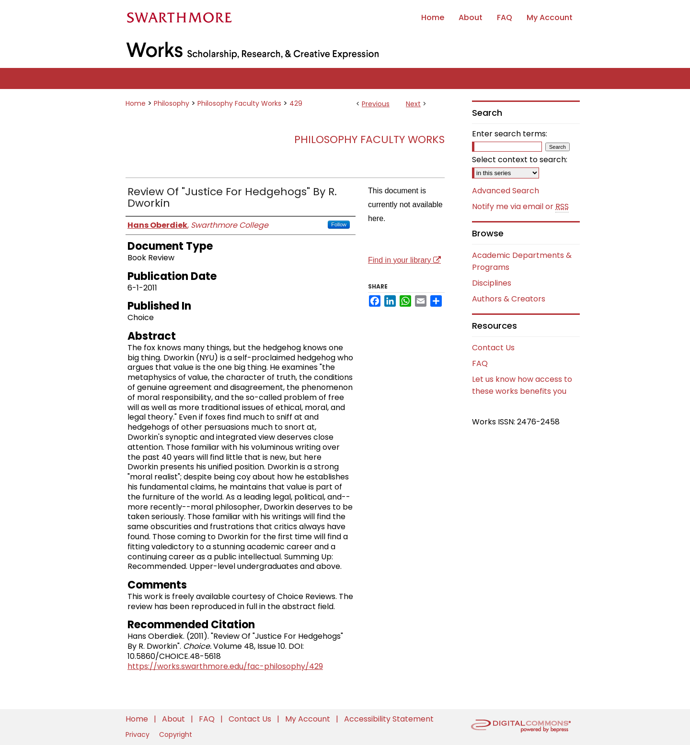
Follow (338, 224)
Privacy (138, 734)
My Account (308, 718)
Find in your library (404, 260)
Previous (376, 104)
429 (295, 103)
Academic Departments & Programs (522, 261)
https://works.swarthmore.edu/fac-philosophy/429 (225, 666)
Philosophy (171, 103)
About (174, 718)
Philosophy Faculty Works (239, 103)
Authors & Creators (508, 298)
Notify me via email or (520, 206)
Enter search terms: (509, 133)
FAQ (480, 363)
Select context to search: (519, 159)
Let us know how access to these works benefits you (522, 385)
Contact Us (493, 347)
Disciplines (491, 283)
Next (413, 104)
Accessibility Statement (389, 718)
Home (136, 103)
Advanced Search (505, 190)
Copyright (175, 734)
